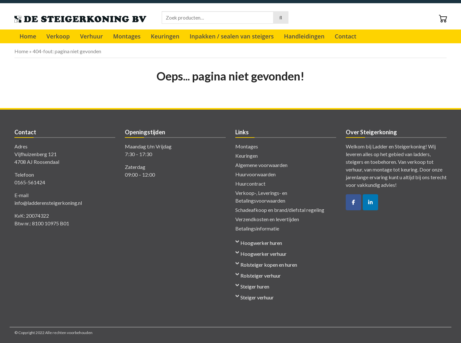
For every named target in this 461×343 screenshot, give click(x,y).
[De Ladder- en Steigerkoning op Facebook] (353, 202)
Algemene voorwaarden (261, 165)
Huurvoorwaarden (255, 174)
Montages (127, 36)
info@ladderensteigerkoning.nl (48, 203)
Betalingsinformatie (257, 228)
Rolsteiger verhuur (260, 275)
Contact (345, 36)
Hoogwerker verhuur (263, 254)
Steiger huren (254, 286)
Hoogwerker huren (261, 243)
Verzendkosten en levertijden (267, 219)
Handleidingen (304, 36)
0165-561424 (29, 182)
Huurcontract (250, 183)
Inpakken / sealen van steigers (232, 36)
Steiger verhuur (257, 297)
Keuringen (165, 36)
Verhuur (91, 36)
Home (28, 36)
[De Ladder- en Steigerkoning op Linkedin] (370, 202)
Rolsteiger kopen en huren (268, 265)
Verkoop (58, 36)
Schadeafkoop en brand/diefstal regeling (279, 210)
